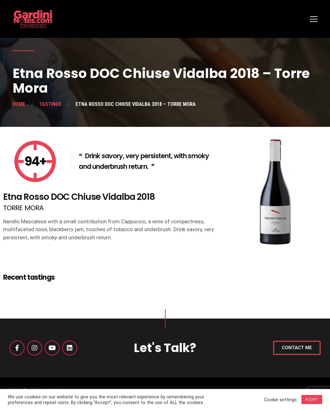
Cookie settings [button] (280, 399)
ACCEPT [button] (311, 399)
